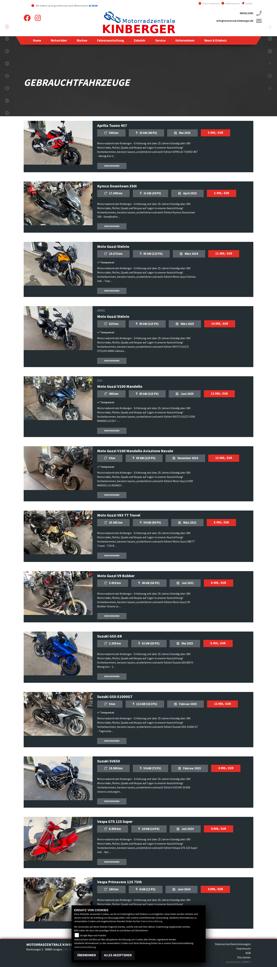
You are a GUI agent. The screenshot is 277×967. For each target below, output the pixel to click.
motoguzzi (7, 63)
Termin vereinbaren (209, 3)
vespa (7, 100)
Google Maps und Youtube (93, 935)
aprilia (7, 26)
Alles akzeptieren (118, 955)
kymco (7, 51)
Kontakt (247, 3)
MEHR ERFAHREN (111, 166)
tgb (7, 113)
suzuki (7, 88)
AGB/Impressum (231, 3)
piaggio (7, 76)
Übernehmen (86, 955)
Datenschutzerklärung (151, 921)
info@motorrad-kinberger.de (234, 20)
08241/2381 (246, 13)
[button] (58, 40)
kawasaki (7, 39)
